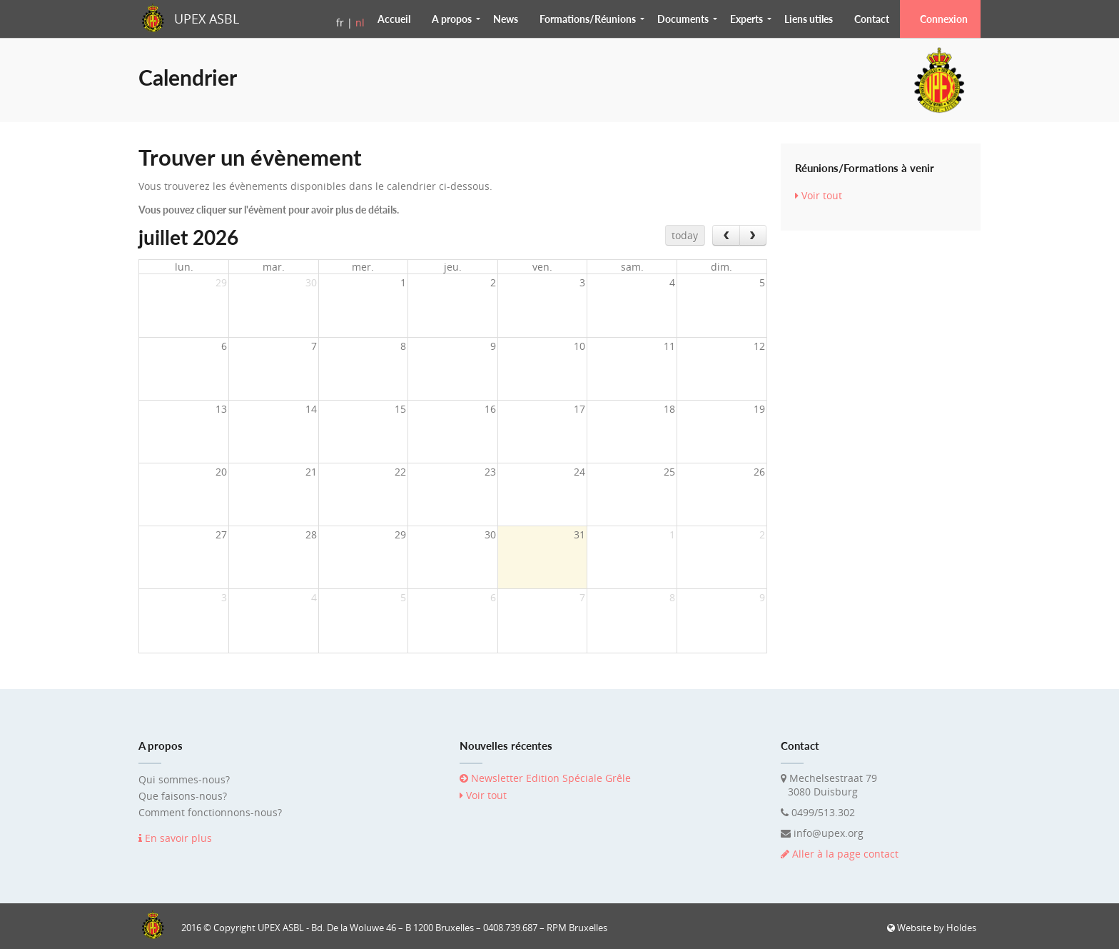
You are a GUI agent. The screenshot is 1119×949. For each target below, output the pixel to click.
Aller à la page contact (839, 853)
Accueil (394, 19)
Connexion (944, 19)
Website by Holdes (931, 927)
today (685, 235)
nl (360, 22)
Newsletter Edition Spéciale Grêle (545, 778)
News (505, 19)
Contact (871, 19)
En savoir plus (175, 838)
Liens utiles (808, 19)
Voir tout (818, 195)
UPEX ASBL (206, 18)
